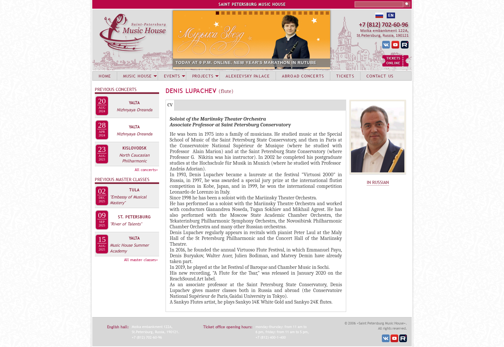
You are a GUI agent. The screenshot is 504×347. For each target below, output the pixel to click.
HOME (105, 76)
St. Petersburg (134, 217)
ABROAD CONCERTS (303, 76)
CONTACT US (379, 76)
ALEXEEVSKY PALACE (248, 76)
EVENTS (172, 76)
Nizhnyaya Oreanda (134, 110)
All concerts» (146, 170)
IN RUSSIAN (378, 182)
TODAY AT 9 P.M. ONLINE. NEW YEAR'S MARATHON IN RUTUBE (246, 62)
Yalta (134, 103)
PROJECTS (203, 76)
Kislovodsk (134, 148)
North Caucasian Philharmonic (134, 158)
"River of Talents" (126, 224)
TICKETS (345, 76)
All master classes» (141, 260)
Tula (134, 190)
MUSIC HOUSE (137, 76)
